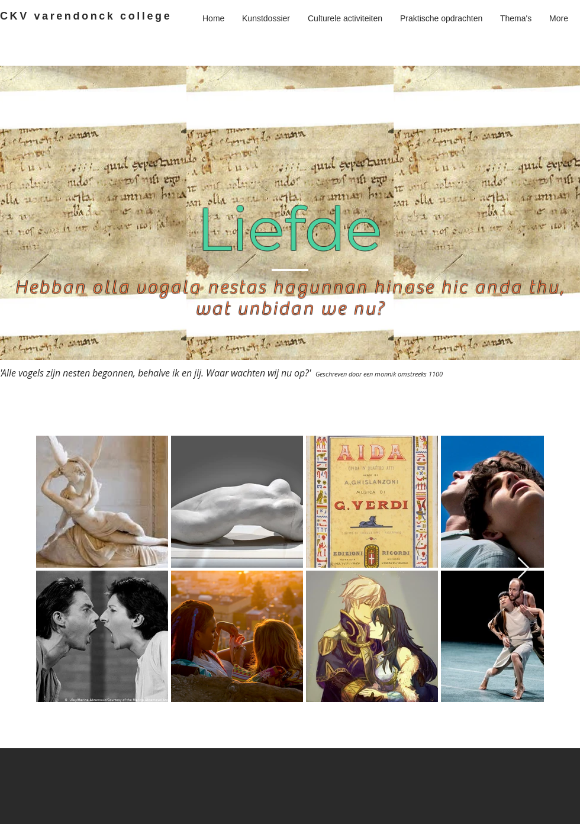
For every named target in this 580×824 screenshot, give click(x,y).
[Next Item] (523, 568)
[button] (515, 18)
